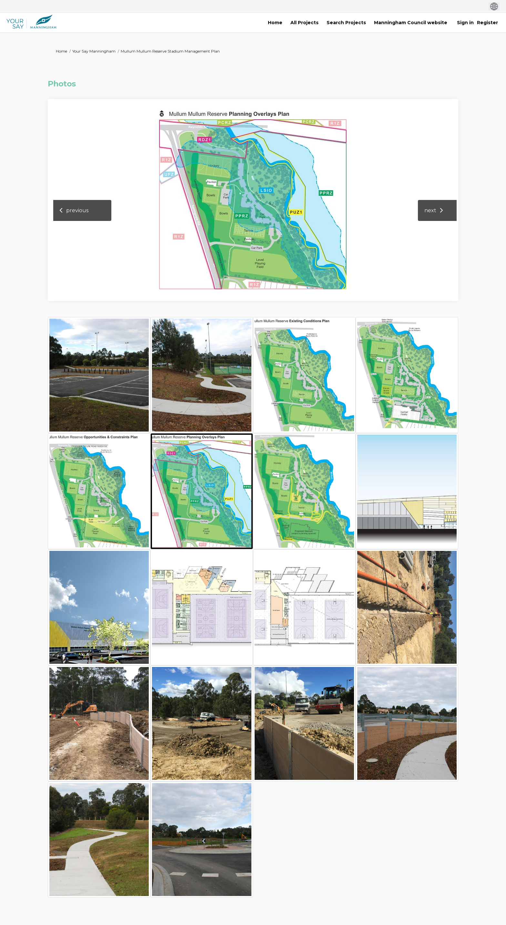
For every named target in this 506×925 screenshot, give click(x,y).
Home (61, 51)
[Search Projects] (346, 22)
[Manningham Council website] (410, 22)
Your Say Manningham (94, 51)
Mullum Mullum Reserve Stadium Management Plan (170, 51)
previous (77, 210)
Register (487, 22)
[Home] (275, 22)
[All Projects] (304, 22)
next (430, 210)
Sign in (465, 22)
